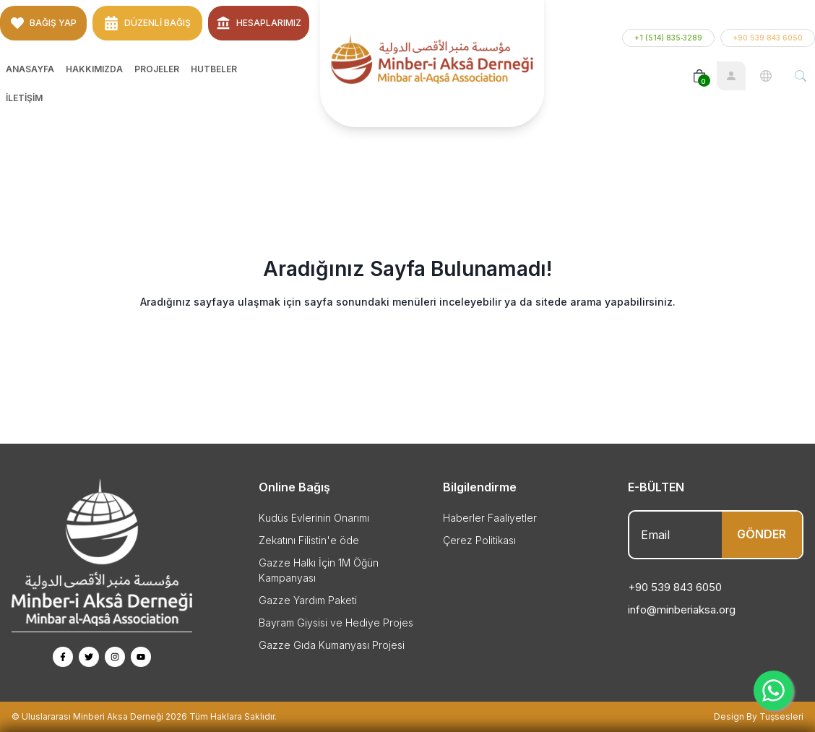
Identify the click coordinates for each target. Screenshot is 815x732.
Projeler (156, 69)
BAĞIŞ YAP (44, 23)
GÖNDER (761, 534)
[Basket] (699, 75)
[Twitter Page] (89, 657)
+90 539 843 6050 (768, 37)
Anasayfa (30, 69)
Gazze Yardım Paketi (308, 600)
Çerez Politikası (479, 540)
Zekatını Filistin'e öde (309, 540)
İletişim (24, 97)
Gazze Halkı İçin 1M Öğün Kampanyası (319, 570)
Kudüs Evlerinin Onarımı (314, 518)
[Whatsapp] (773, 690)
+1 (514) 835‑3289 (668, 37)
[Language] (766, 75)
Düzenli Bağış (147, 23)
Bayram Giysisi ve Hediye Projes (336, 622)
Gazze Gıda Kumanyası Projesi (332, 645)
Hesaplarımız (258, 23)
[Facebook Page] (63, 657)
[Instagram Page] (115, 657)
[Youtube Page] (141, 657)
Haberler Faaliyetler (490, 518)
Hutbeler (214, 69)
